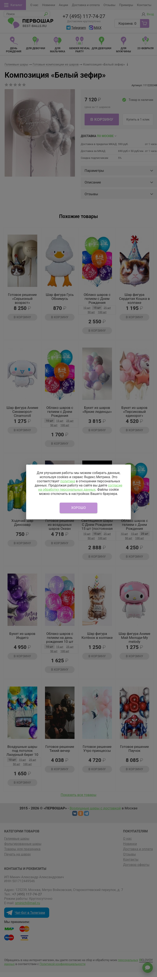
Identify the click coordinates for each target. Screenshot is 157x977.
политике (67, 481)
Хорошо (78, 508)
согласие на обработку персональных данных (80, 487)
